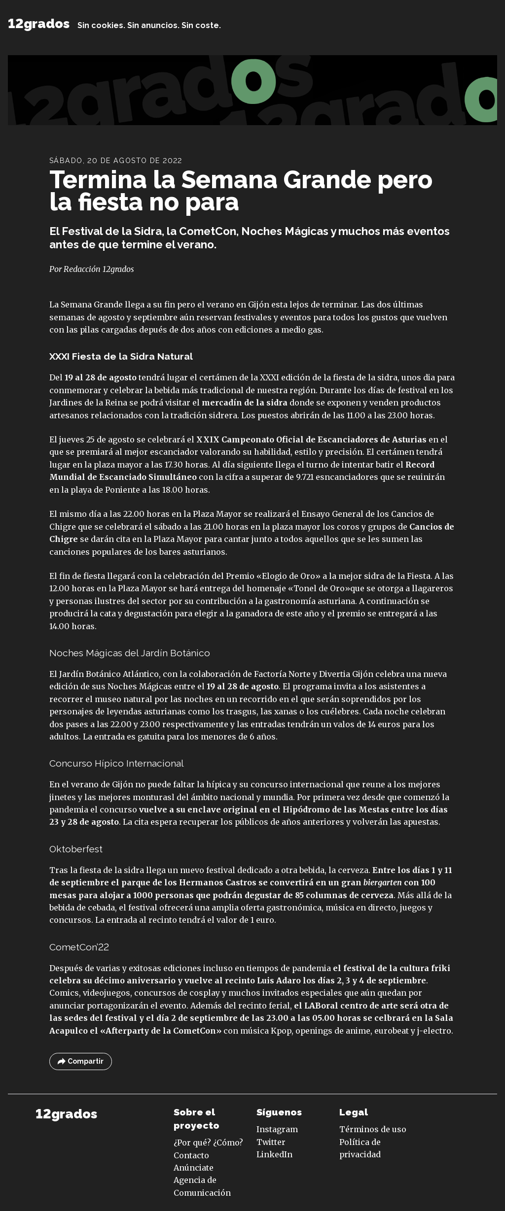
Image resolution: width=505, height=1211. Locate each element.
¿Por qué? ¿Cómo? (208, 1142)
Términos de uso (372, 1129)
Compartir (81, 1061)
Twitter (271, 1142)
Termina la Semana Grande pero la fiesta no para (241, 191)
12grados (39, 23)
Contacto (191, 1155)
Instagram (277, 1129)
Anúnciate (194, 1168)
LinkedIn (274, 1154)
